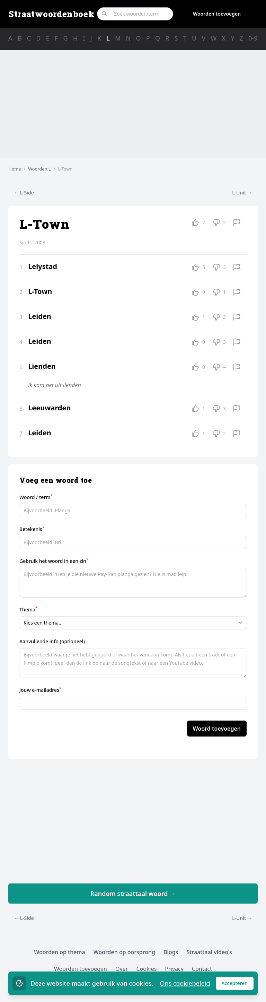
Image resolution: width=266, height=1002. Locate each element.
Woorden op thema (59, 952)
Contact (202, 969)
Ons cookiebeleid (185, 983)
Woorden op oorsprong (124, 952)
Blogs (170, 952)
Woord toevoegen (217, 728)
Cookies (146, 969)
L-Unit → (242, 192)
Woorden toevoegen (217, 13)
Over (121, 969)
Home (14, 169)
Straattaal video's (209, 952)
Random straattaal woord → (133, 893)
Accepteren (238, 985)
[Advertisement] (133, 104)
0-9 (252, 38)
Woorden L (39, 169)
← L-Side (24, 192)
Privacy (174, 969)
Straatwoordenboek (51, 13)
